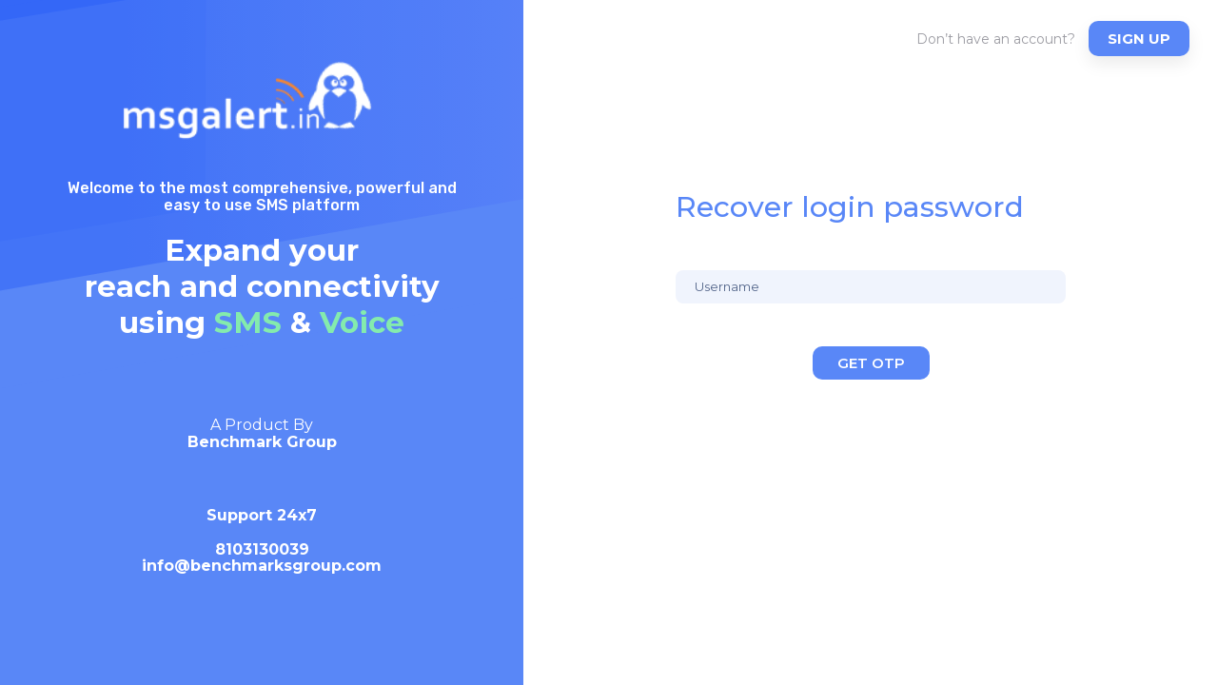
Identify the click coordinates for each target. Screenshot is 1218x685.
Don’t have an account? (995, 39)
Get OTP (871, 363)
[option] (261, 503)
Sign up (1139, 38)
